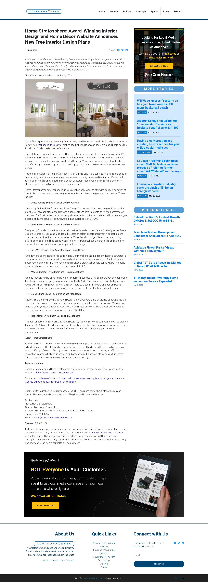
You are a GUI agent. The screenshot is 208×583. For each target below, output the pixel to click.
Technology (104, 560)
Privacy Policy (57, 560)
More (177, 11)
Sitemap (69, 560)
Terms (45, 560)
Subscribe (159, 564)
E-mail (137, 555)
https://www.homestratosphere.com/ (55, 372)
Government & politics (104, 556)
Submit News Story (159, 66)
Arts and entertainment (104, 543)
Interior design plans (47, 144)
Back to (179, 578)
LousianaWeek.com (93, 578)
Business (104, 546)
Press (166, 11)
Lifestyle (141, 11)
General (114, 11)
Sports (154, 11)
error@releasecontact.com (107, 432)
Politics (127, 11)
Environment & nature (104, 549)
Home (103, 11)
